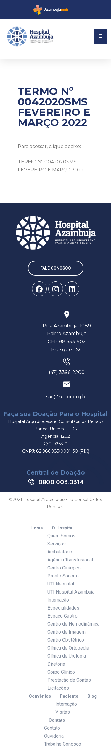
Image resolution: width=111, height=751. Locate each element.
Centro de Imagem (66, 632)
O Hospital (62, 528)
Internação (58, 600)
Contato (57, 720)
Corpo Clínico (61, 672)
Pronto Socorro (63, 576)
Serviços (56, 544)
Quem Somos (61, 536)
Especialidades (63, 608)
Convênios (40, 696)
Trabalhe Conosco (62, 744)
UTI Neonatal (60, 584)
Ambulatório (59, 552)
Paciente (69, 696)
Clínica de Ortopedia (68, 648)
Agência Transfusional (70, 560)
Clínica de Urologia (66, 656)
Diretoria (56, 664)
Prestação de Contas (69, 680)
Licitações (58, 688)
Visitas (62, 712)
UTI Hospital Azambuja (70, 592)
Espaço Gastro (62, 616)
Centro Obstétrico (65, 640)
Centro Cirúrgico (64, 568)
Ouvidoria (54, 736)
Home (36, 528)
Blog (92, 696)
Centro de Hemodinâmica (73, 624)
